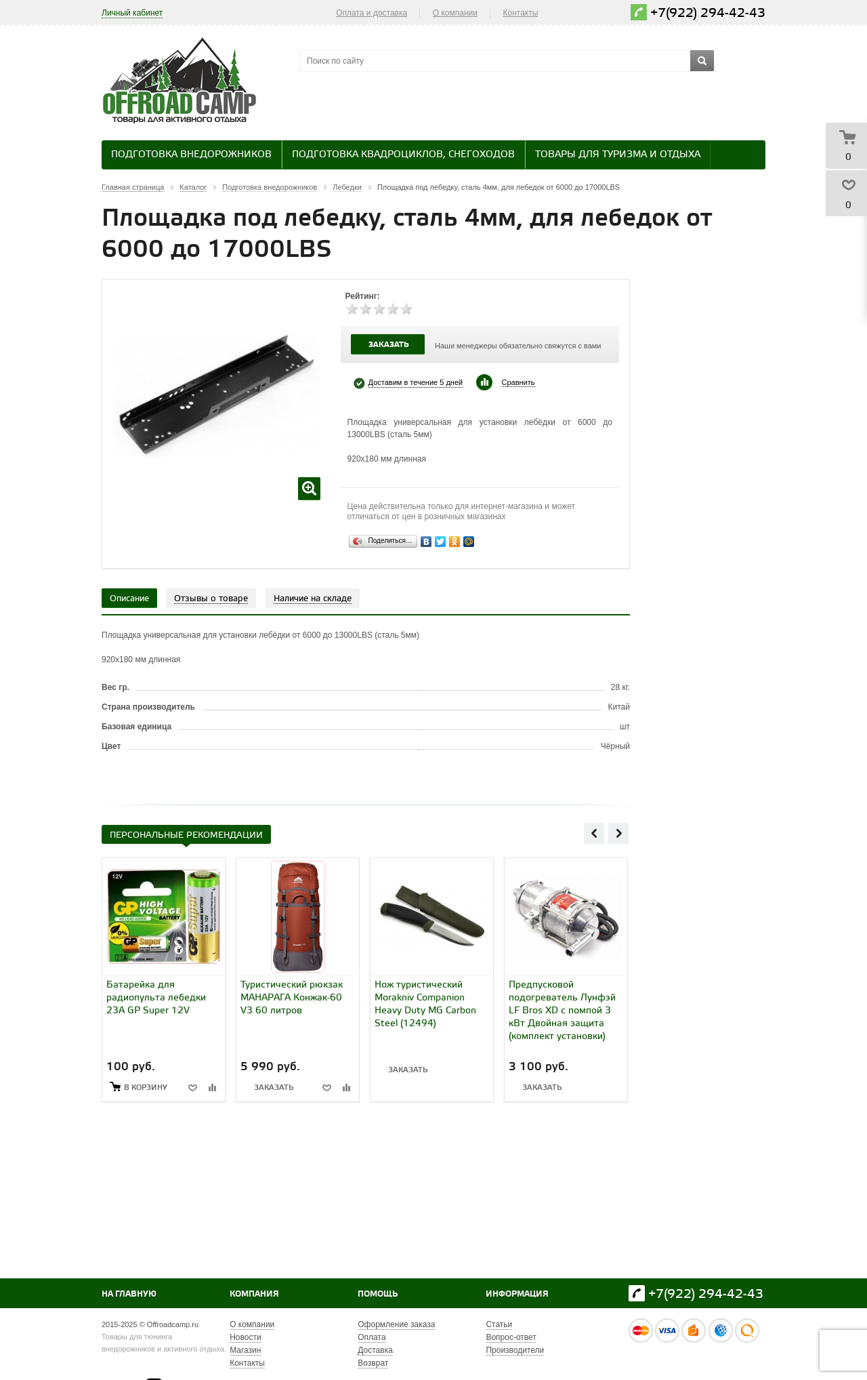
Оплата (371, 1337)
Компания (254, 1294)
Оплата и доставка (371, 13)
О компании (455, 13)
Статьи (499, 1324)
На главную (129, 1294)
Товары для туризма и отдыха (617, 155)
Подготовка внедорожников (191, 155)
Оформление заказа (396, 1324)
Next (618, 833)
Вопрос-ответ (511, 1337)
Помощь (378, 1294)
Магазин (245, 1350)
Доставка (375, 1350)
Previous (594, 833)
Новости (245, 1337)
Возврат (373, 1363)
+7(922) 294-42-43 (707, 13)
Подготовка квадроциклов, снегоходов (403, 155)
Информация (517, 1294)
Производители (515, 1350)
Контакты (520, 13)
